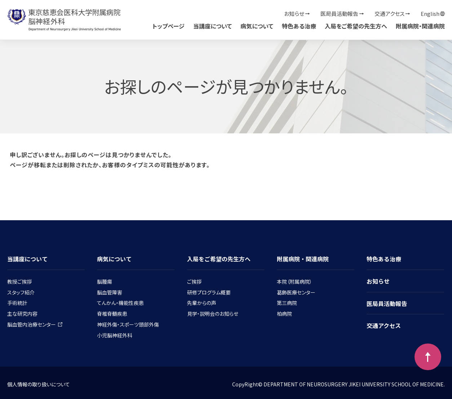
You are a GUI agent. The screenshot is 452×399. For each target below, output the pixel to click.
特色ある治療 (299, 26)
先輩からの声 (201, 302)
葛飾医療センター (296, 292)
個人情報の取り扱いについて (38, 384)
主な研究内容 (22, 313)
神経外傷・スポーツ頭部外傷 (128, 324)
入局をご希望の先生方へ (356, 26)
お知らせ (294, 13)
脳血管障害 (109, 292)
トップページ (168, 26)
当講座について (212, 26)
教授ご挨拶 (19, 281)
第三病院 (287, 302)
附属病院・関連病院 (420, 26)
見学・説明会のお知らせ (212, 313)
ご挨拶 (194, 281)
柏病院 (284, 313)
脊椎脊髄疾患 (112, 313)
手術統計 (17, 302)
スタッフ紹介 (21, 292)
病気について (256, 26)
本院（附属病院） (294, 281)
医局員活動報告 (339, 13)
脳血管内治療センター (34, 324)
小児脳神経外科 (114, 335)
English (430, 13)
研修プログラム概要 (209, 292)
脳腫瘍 (104, 281)
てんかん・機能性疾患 (120, 302)
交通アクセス (389, 13)
